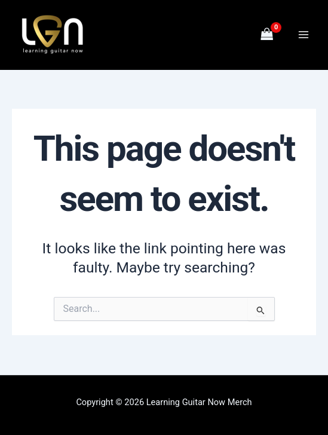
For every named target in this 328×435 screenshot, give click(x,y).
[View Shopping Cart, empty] (267, 34)
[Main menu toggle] (303, 35)
